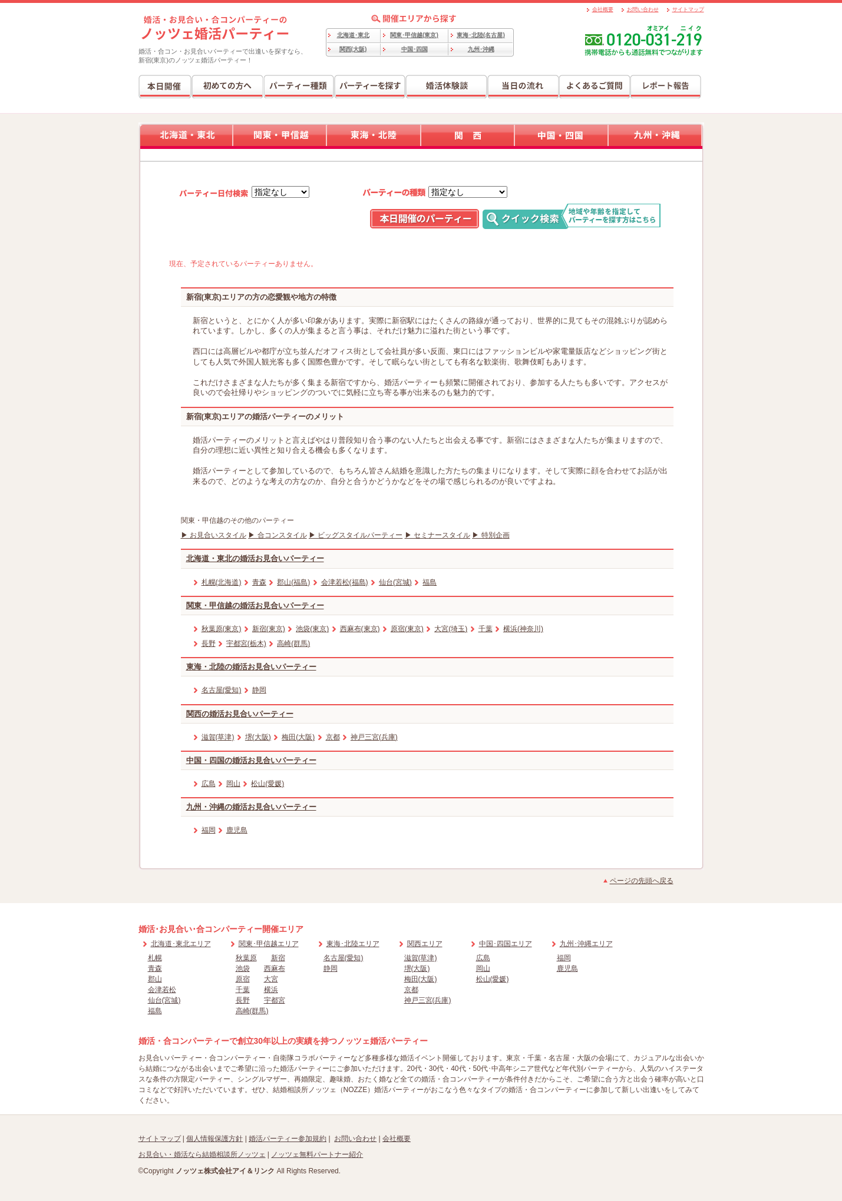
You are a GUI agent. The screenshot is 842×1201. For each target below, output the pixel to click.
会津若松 (162, 990)
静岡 (259, 690)
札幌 (155, 958)
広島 (209, 783)
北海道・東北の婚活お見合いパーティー (255, 558)
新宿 (278, 958)
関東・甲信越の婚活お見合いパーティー (255, 605)
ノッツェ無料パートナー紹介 (317, 1154)
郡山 (155, 979)
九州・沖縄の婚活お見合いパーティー (251, 806)
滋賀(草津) (218, 737)
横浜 (271, 990)
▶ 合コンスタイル (277, 535)
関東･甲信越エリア (269, 944)
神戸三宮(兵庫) (374, 737)
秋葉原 (246, 958)
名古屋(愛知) (222, 690)
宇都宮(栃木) (246, 643)
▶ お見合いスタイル (213, 535)
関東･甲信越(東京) (414, 35)
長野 (209, 643)
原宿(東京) (407, 629)
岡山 (233, 783)
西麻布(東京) (360, 629)
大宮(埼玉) (450, 629)
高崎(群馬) (293, 643)
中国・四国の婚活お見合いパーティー (251, 760)
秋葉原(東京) (222, 629)
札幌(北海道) (222, 582)
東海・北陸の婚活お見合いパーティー (251, 666)
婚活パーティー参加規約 (287, 1138)
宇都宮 (274, 1000)
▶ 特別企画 (490, 535)
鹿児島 (236, 830)
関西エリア (425, 944)
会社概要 (602, 9)
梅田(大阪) (298, 737)
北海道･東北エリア (181, 944)
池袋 (243, 968)
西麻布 (274, 968)
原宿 (243, 979)
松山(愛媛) (267, 783)
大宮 (271, 979)
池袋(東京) (312, 629)
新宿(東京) (268, 629)
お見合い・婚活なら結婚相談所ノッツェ (202, 1154)
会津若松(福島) (344, 582)
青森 (259, 582)
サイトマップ (688, 9)
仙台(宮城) (395, 582)
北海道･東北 (353, 35)
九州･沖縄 (481, 49)
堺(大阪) (258, 737)
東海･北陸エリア (352, 944)
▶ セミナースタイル (437, 535)
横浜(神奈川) (523, 629)
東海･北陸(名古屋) (481, 35)
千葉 (485, 629)
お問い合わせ (643, 9)
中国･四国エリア (505, 944)
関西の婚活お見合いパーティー (239, 713)
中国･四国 (414, 49)
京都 (333, 737)
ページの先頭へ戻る (641, 881)
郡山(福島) (293, 582)
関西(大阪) (353, 49)
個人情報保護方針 (214, 1138)
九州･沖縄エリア (586, 944)
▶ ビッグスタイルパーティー (355, 535)
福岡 (209, 830)
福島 (429, 582)
